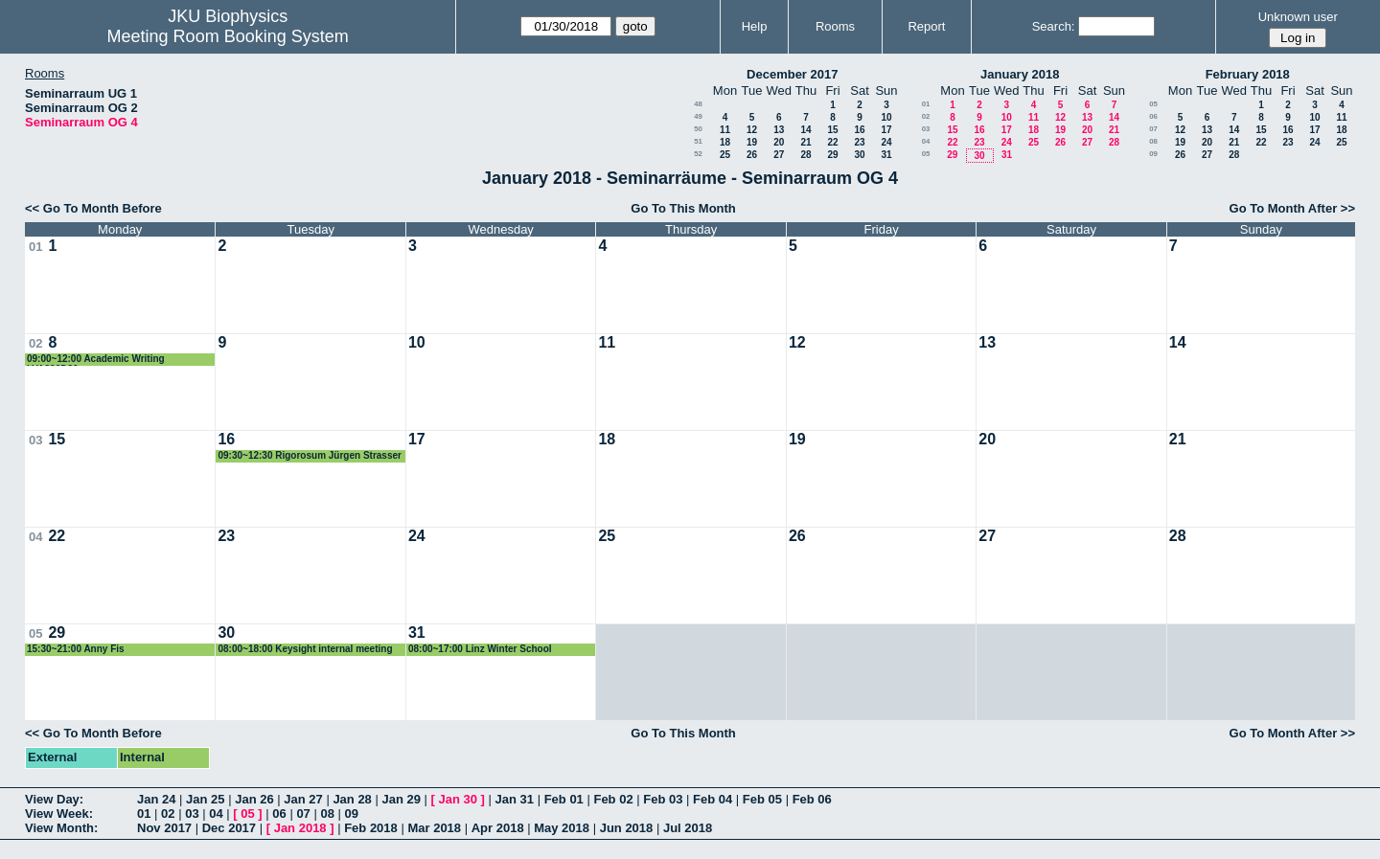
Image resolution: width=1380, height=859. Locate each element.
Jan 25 (205, 799)
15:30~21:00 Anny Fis (76, 649)
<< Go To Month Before (93, 208)
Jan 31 (514, 799)
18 (725, 142)
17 (886, 129)
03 (926, 128)
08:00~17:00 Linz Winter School (480, 649)
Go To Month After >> (1292, 208)
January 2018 (1019, 74)
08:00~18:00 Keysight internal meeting (305, 649)
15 (832, 129)
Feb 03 (662, 799)
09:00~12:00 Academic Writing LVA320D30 (96, 359)
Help (755, 26)
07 (1153, 128)
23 (859, 142)
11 (725, 129)
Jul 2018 (687, 828)
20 (778, 142)
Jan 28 (352, 799)
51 (698, 141)
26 (752, 154)
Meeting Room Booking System (228, 36)
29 (832, 154)
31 (886, 154)
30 (859, 154)
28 (805, 154)
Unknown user (1298, 17)
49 (698, 116)
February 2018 (1248, 74)
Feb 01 (564, 799)
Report (926, 26)
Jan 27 (303, 799)
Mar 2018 (434, 828)
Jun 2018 (627, 828)
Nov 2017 (164, 828)
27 (778, 154)
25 (725, 154)
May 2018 (561, 828)
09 (1153, 153)
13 (778, 129)
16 (859, 129)
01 (926, 104)
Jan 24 (156, 799)
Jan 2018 (300, 828)
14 (805, 129)
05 (926, 153)
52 (698, 153)
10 (886, 117)
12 (752, 129)
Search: (1053, 26)
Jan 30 (458, 799)
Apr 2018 (498, 828)
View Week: (59, 813)
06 (1153, 116)
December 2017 (792, 74)
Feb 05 (762, 799)
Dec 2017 (229, 828)
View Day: (54, 799)
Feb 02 (612, 799)
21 (805, 142)
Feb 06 (812, 799)
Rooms (835, 26)
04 (926, 141)
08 (1153, 141)
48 (698, 104)
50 (698, 128)
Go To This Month (683, 208)
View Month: (61, 828)
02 (926, 116)
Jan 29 (400, 799)
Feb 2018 (371, 828)
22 (832, 142)
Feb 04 (712, 799)
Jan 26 (254, 799)
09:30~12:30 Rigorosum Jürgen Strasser (309, 455)
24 (886, 142)
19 (752, 142)
